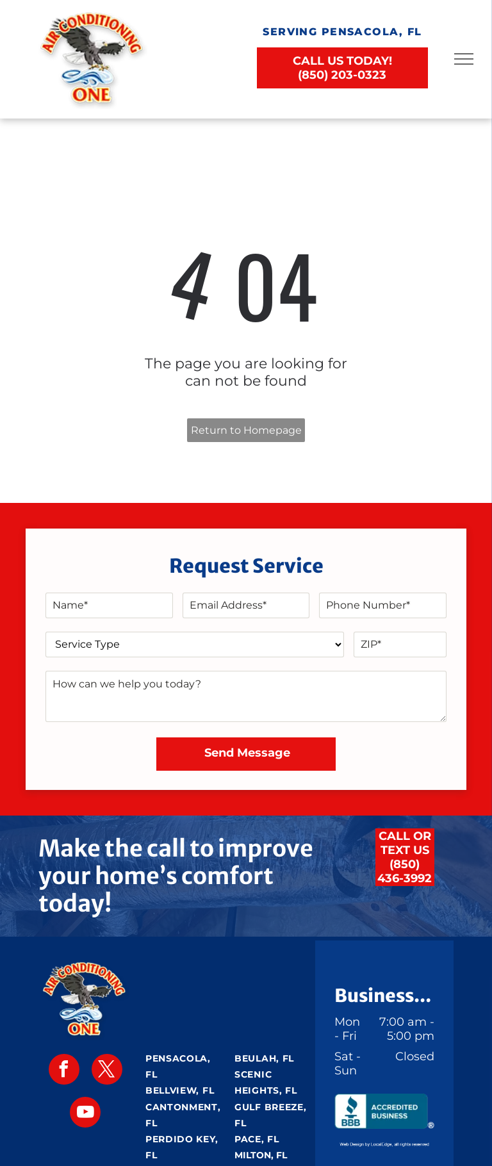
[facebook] (64, 1071)
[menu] (463, 59)
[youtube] (85, 1114)
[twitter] (107, 1071)
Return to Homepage (246, 430)
